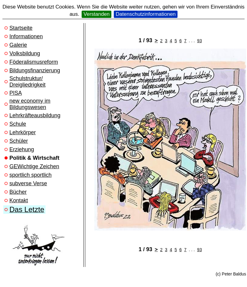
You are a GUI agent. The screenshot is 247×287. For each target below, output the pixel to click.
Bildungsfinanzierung (34, 70)
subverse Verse (28, 183)
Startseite (20, 28)
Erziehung (21, 149)
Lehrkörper (22, 132)
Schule (17, 124)
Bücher (18, 192)
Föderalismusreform (33, 62)
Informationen (26, 36)
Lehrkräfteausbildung (34, 115)
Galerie (18, 45)
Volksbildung (24, 53)
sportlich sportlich (30, 175)
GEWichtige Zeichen (34, 166)
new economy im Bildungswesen (29, 104)
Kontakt (18, 200)
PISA (15, 93)
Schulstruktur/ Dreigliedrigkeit (27, 81)
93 (199, 40)
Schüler (18, 141)
